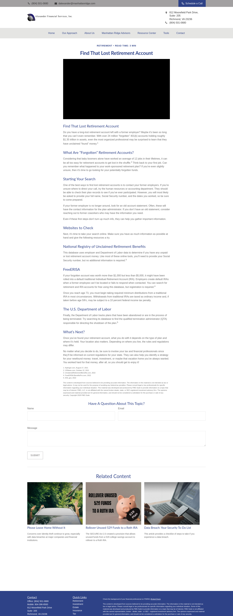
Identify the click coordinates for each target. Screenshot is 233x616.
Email (121, 408)
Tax (74, 613)
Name (30, 408)
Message (32, 428)
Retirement (78, 601)
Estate (76, 607)
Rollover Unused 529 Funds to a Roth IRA (112, 527)
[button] (51, 33)
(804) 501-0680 (41, 601)
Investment (78, 604)
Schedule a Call (192, 3)
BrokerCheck (156, 599)
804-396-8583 (41, 604)
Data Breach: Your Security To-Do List (167, 527)
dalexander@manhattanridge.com (74, 3)
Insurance (77, 610)
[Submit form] (35, 455)
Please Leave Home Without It (46, 527)
